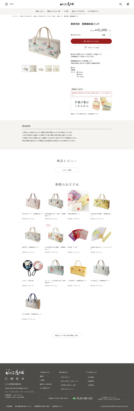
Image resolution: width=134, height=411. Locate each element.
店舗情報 (91, 381)
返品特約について (93, 114)
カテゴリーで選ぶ (51, 16)
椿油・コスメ (40, 11)
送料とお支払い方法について (69, 381)
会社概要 (91, 377)
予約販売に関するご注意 (68, 385)
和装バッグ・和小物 (78, 11)
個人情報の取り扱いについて (23, 406)
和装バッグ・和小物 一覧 (39, 16)
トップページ (15, 16)
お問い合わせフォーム (67, 389)
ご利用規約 (9, 406)
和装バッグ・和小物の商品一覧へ (67, 335)
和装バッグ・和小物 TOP (26, 16)
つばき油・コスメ (45, 372)
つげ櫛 (66, 11)
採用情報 (91, 385)
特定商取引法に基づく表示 (42, 406)
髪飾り (42, 376)
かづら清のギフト (93, 11)
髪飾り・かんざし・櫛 (53, 11)
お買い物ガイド (65, 377)
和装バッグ (59, 16)
